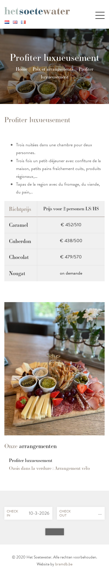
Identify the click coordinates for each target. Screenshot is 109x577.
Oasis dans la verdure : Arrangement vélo (49, 468)
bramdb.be (63, 564)
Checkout (65, 513)
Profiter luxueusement (30, 460)
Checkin (12, 513)
